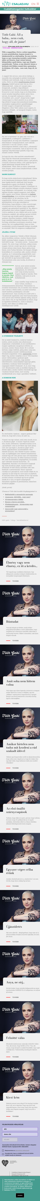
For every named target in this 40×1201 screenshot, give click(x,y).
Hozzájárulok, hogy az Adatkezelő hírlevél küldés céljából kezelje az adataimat (19, 1154)
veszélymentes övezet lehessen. (18, 83)
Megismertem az (17, 1150)
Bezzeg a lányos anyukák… (15, 502)
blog (13, 520)
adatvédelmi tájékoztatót (22, 1150)
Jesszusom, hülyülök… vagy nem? (17, 497)
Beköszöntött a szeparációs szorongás (19, 494)
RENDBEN (20, 1195)
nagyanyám (27, 354)
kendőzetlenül (22, 520)
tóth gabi (5, 520)
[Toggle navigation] (37, 3)
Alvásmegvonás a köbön (14, 499)
